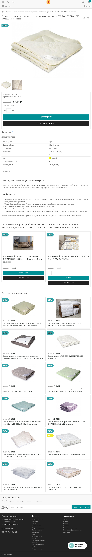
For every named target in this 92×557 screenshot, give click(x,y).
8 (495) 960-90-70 (11, 524)
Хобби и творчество (38, 544)
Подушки (35, 521)
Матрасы (34, 542)
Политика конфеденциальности (72, 530)
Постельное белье (37, 519)
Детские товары (37, 530)
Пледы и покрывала (38, 528)
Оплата (65, 519)
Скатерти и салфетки (38, 540)
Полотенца (35, 532)
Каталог (6, 6)
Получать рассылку (81, 507)
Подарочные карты (37, 549)
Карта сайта (66, 532)
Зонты (34, 546)
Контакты (66, 526)
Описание (5, 172)
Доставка (65, 521)
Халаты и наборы (37, 536)
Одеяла (34, 524)
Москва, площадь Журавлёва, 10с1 (14, 519)
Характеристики (8, 137)
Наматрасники (36, 526)
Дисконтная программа (70, 528)
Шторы (34, 538)
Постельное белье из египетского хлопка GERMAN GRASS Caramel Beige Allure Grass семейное (22, 259)
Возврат (65, 524)
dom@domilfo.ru (8, 528)
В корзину (45, 117)
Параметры (23, 272)
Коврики (34, 534)
